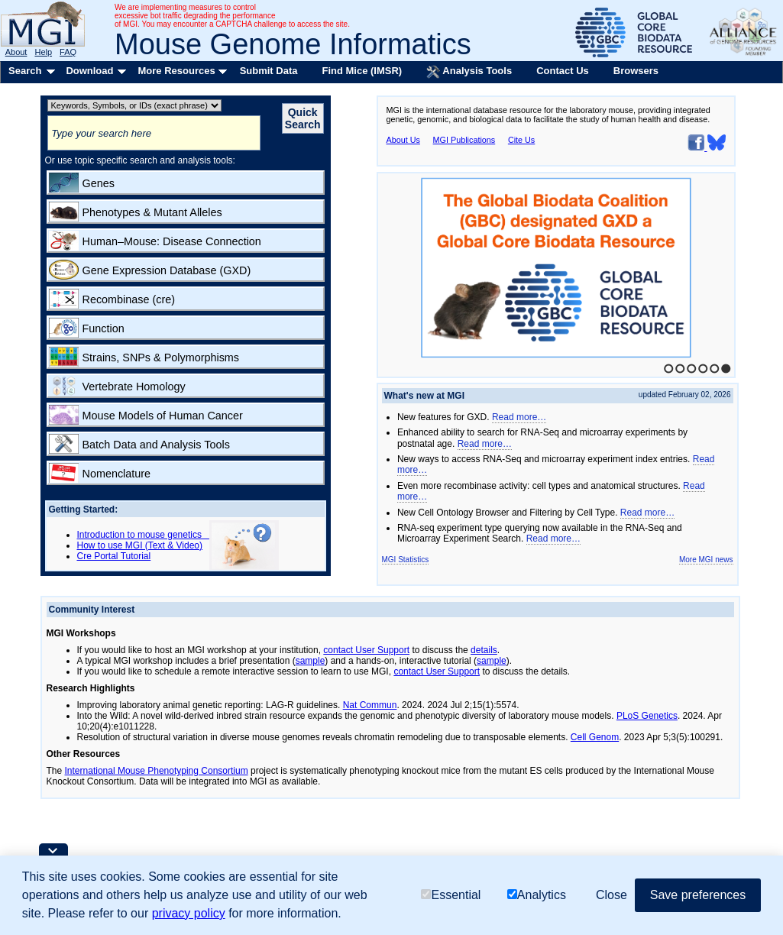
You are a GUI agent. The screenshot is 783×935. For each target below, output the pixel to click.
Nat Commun (370, 705)
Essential (450, 894)
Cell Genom (595, 737)
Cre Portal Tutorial (114, 556)
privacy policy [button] (188, 913)
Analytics (536, 894)
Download (89, 70)
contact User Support (366, 650)
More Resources (176, 70)
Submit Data (269, 70)
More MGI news (706, 559)
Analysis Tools (469, 72)
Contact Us (562, 70)
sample (310, 660)
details (484, 650)
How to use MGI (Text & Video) (140, 545)
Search (24, 70)
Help (43, 52)
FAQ (68, 52)
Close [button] (611, 894)
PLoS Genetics (647, 715)
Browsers (635, 70)
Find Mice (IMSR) (362, 70)
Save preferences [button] (698, 894)
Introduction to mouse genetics (143, 534)
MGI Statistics (405, 559)
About (16, 52)
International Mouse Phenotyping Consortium (156, 770)
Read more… (519, 417)
